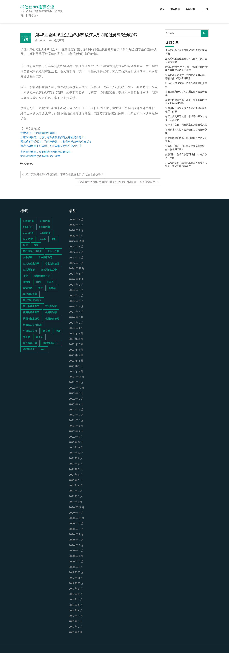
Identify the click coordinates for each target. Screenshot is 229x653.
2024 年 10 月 (76, 279)
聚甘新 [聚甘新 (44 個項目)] (46, 331)
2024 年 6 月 (76, 301)
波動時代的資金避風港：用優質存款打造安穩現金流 (186, 60)
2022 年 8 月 (76, 399)
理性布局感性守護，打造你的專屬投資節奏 (186, 85)
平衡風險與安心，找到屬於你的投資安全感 (186, 93)
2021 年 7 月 (76, 469)
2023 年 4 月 (76, 361)
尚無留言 (56, 41)
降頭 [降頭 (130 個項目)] (58, 331)
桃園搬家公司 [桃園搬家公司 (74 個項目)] (52, 319)
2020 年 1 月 (76, 567)
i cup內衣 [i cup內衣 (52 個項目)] (28, 239)
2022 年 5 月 (76, 415)
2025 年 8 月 (76, 247)
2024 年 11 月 (76, 274)
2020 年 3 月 (76, 556)
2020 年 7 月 (76, 535)
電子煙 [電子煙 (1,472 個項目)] (26, 337)
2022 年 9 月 (76, 393)
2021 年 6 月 (76, 475)
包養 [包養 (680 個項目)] (36, 245)
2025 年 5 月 (76, 263)
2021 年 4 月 (76, 486)
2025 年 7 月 (76, 252)
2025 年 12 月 (76, 241)
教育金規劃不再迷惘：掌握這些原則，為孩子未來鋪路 (186, 118)
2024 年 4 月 (76, 312)
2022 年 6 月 (76, 410)
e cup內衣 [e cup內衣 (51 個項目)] (45, 221)
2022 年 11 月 (76, 383)
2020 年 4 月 (76, 551)
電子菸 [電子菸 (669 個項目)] (39, 337)
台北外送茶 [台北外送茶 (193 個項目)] (29, 270)
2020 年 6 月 (76, 540)
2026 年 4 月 (76, 225)
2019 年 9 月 (76, 589)
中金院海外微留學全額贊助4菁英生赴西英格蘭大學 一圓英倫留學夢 (116, 182)
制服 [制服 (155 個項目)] (25, 245)
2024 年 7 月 (76, 296)
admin (40, 41)
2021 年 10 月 (76, 453)
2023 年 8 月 (76, 339)
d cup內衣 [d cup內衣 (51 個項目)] (28, 221)
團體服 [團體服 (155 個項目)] (26, 282)
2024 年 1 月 (76, 328)
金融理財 (190, 9)
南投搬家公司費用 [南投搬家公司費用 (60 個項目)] (32, 251)
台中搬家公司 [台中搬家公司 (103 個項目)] (45, 258)
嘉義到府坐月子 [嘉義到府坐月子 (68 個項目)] (42, 276)
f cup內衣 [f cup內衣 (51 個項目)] (28, 227)
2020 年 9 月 (76, 524)
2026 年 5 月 (76, 220)
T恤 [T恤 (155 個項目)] (54, 239)
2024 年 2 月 (76, 323)
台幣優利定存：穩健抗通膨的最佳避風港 (186, 125)
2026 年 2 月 (76, 231)
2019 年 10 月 (76, 584)
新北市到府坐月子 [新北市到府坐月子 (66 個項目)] (32, 300)
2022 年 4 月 (76, 421)
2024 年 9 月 (76, 285)
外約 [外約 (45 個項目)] (38, 282)
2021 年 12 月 (76, 442)
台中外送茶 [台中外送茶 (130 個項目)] (53, 251)
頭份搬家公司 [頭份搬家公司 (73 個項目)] (30, 343)
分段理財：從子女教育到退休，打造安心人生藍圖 (186, 156)
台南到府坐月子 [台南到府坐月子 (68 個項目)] (49, 270)
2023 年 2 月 (76, 372)
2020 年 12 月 (76, 508)
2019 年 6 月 (76, 605)
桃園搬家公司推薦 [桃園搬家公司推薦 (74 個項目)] (32, 325)
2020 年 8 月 (76, 529)
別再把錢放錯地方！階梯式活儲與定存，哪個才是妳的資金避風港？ (186, 77)
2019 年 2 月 (76, 627)
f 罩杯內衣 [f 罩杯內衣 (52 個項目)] (44, 227)
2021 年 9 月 (76, 459)
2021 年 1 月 (75, 502)
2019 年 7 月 (76, 600)
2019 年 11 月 (76, 578)
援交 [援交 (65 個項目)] (40, 288)
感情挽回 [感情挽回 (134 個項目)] (27, 288)
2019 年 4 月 (76, 616)
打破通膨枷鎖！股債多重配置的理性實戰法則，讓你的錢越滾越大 (186, 164)
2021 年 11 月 (76, 448)
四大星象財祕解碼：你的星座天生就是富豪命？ (186, 140)
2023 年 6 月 (76, 350)
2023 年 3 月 (76, 366)
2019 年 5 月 (76, 611)
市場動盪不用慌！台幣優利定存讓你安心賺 (186, 131)
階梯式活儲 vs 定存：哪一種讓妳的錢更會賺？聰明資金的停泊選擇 (186, 68)
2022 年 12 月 (76, 377)
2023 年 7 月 (76, 345)
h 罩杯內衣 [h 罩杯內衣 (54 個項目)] (45, 233)
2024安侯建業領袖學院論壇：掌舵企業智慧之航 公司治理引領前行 (64, 174)
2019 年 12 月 (76, 573)
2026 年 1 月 (76, 236)
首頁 (162, 9)
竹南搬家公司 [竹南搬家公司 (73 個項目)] (30, 331)
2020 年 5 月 (76, 546)
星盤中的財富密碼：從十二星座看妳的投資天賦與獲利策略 (186, 102)
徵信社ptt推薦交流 (37, 7)
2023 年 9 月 (76, 334)
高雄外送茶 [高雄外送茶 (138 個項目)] (29, 349)
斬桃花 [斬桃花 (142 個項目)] (52, 288)
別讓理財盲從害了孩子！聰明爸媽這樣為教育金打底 (186, 110)
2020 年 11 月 (76, 513)
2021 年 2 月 (76, 497)
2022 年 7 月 (76, 404)
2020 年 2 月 (76, 562)
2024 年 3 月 (76, 317)
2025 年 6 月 (76, 258)
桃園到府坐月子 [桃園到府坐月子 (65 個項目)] (31, 313)
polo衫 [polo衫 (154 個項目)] (42, 239)
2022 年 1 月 (76, 437)
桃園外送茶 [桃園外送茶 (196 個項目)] (51, 313)
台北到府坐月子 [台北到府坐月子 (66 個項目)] (31, 264)
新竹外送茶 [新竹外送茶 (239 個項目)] (51, 306)
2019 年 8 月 (76, 594)
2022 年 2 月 (76, 431)
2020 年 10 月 (76, 518)
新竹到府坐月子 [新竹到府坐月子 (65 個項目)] (31, 306)
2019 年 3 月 (75, 621)
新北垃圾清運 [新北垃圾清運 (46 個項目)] (30, 294)
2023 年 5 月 (76, 355)
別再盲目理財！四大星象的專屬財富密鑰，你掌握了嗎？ (185, 148)
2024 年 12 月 (76, 269)
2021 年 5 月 (76, 480)
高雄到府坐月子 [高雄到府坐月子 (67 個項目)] (51, 343)
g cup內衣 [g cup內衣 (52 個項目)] (28, 233)
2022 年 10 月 (76, 388)
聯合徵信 (175, 9)
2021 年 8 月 (76, 464)
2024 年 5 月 (76, 307)
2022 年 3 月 (76, 426)
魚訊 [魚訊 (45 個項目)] (43, 349)
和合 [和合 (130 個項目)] (25, 276)
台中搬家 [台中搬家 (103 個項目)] (27, 258)
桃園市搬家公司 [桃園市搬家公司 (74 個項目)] (31, 319)
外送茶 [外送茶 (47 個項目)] (50, 282)
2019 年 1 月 (75, 632)
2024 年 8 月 (76, 290)
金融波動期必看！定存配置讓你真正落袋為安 (186, 52)
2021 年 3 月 (75, 491)
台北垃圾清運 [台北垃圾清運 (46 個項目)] (52, 264)
